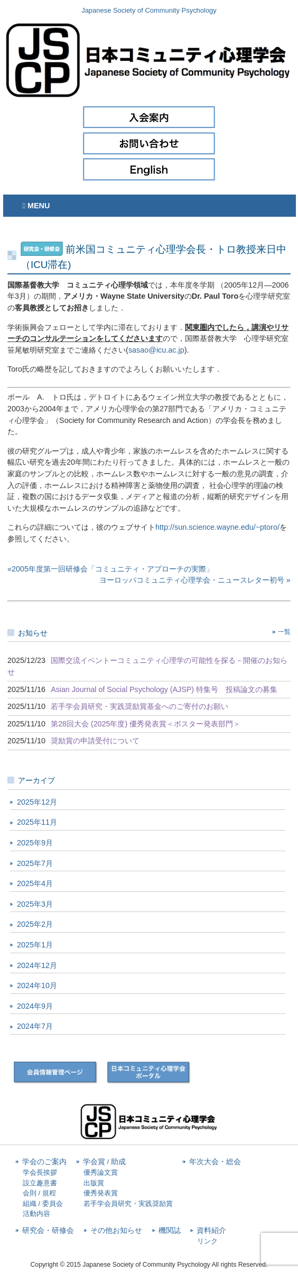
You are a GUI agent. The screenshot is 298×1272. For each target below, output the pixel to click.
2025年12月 (37, 802)
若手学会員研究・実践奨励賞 (128, 1204)
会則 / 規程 (39, 1193)
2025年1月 (35, 945)
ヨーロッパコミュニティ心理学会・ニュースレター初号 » (195, 580)
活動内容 (36, 1214)
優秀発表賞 (100, 1193)
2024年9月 (35, 1006)
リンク (207, 1241)
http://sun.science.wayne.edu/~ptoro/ (217, 527)
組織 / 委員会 (43, 1204)
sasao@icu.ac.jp (156, 350)
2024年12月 (37, 965)
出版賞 (93, 1183)
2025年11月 (37, 822)
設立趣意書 (40, 1183)
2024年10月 (37, 985)
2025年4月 (35, 883)
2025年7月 (35, 863)
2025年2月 (35, 924)
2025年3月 (35, 904)
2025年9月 (35, 842)
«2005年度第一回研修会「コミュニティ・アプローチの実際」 (110, 569)
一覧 (284, 632)
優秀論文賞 (100, 1172)
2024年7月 (35, 1026)
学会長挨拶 (40, 1172)
